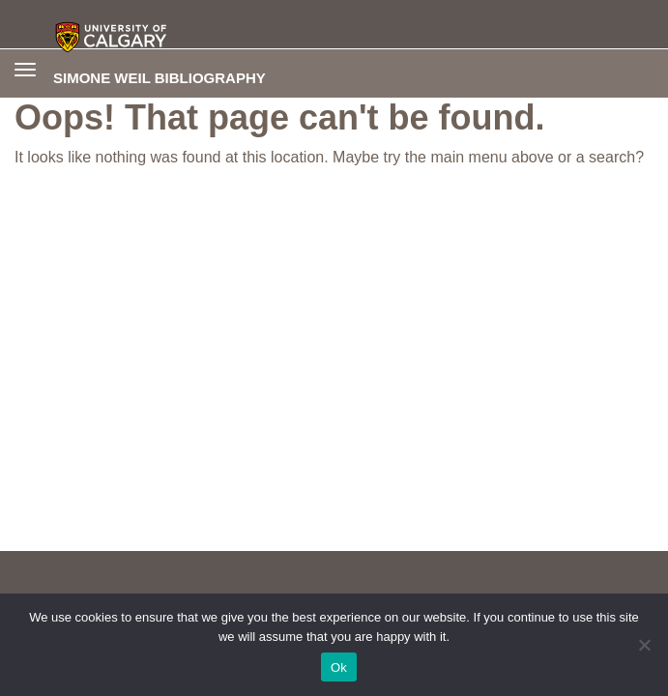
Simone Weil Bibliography (159, 77)
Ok (339, 667)
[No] (643, 644)
